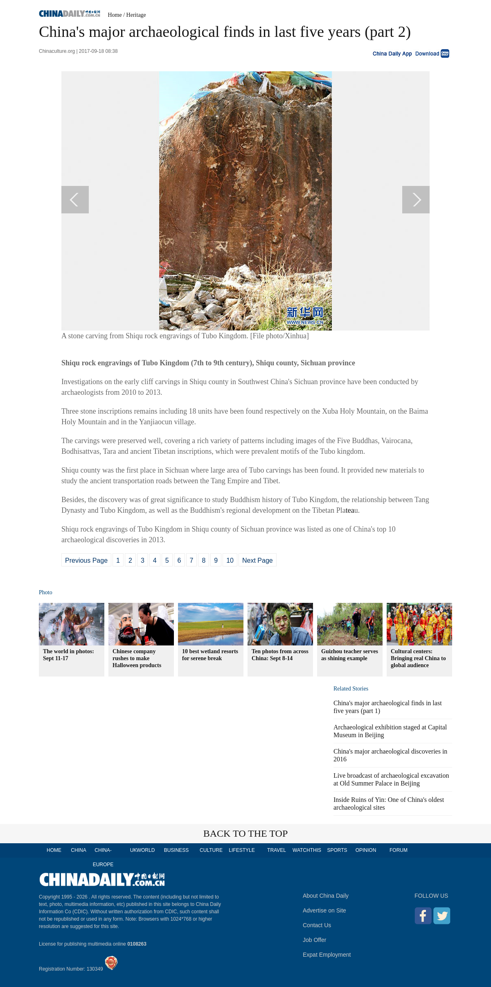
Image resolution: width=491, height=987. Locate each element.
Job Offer (314, 940)
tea (350, 510)
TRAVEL (276, 850)
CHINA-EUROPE (103, 857)
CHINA (78, 850)
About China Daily (326, 895)
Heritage (136, 15)
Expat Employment (327, 954)
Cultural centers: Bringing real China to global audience (418, 658)
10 (230, 560)
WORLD (146, 850)
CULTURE (211, 850)
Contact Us (317, 925)
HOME (54, 850)
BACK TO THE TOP (245, 833)
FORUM (399, 850)
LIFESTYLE (242, 850)
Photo (45, 592)
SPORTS (337, 850)
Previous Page (86, 560)
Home (115, 15)
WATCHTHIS (307, 850)
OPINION (366, 850)
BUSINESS (176, 850)
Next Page (257, 560)
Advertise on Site (324, 910)
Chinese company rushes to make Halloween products (137, 658)
